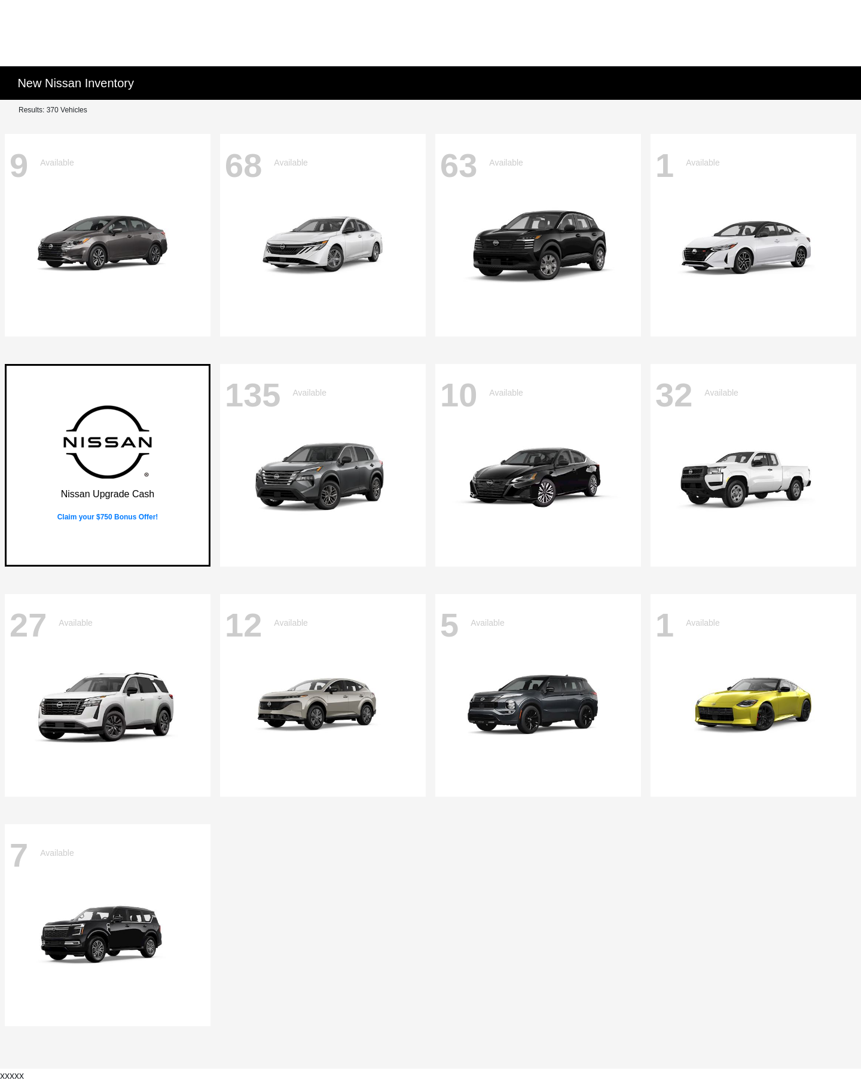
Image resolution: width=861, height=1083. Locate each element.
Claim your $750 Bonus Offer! (107, 517)
